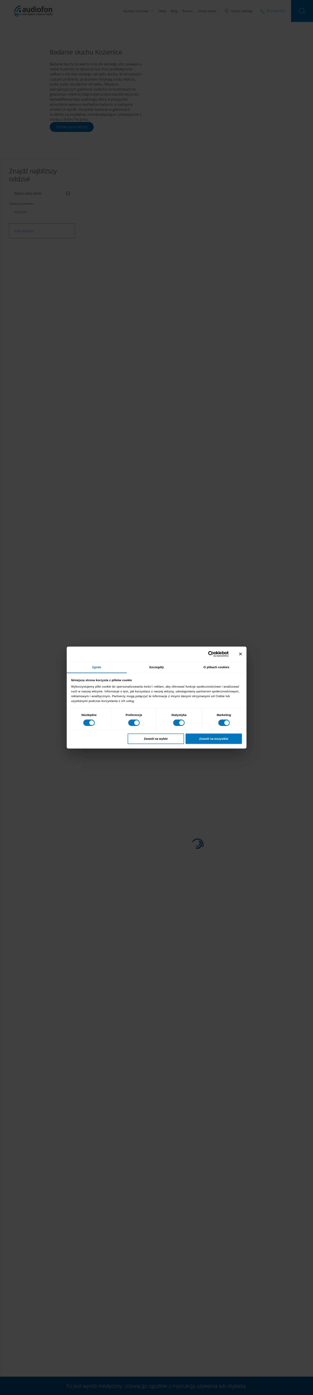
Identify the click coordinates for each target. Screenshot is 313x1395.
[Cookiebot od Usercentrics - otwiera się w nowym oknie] (214, 654)
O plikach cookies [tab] (216, 667)
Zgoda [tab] (96, 667)
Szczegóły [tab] (156, 667)
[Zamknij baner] (240, 654)
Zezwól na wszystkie (213, 738)
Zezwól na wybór (156, 738)
